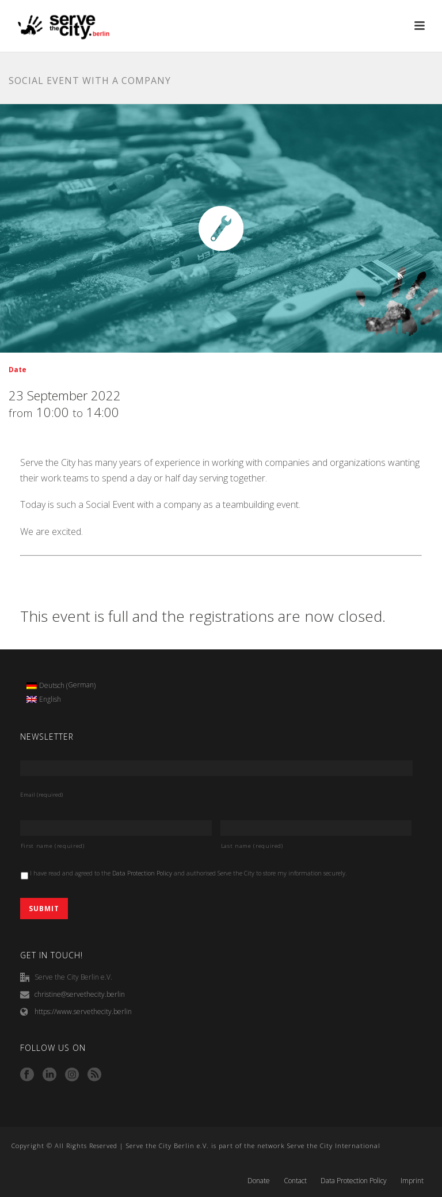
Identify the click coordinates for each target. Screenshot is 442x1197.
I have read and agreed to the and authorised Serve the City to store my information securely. (188, 873)
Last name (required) (252, 846)
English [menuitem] (50, 699)
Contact (295, 1180)
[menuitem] (61, 686)
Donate (258, 1180)
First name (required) (53, 846)
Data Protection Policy (142, 873)
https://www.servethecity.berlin (83, 1011)
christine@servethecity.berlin (80, 994)
